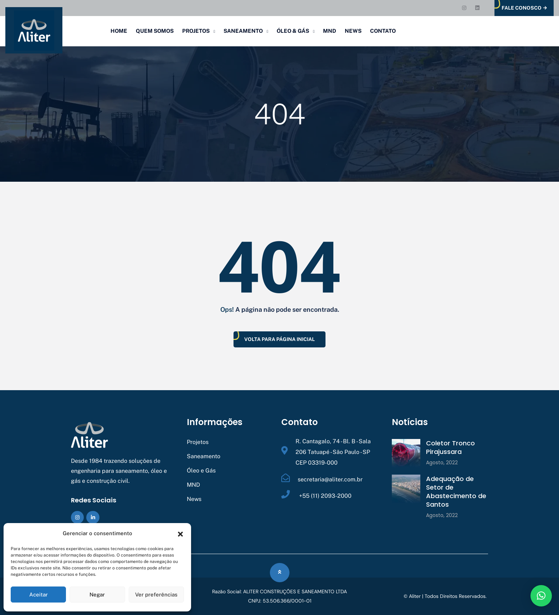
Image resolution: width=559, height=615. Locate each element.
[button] (180, 533)
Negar (97, 594)
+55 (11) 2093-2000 (325, 495)
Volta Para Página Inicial (279, 339)
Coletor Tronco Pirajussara (450, 447)
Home (119, 31)
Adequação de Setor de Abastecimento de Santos (456, 491)
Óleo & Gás (293, 31)
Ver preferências (156, 594)
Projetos (196, 31)
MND (329, 31)
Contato (383, 31)
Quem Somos (155, 31)
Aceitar (38, 594)
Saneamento (243, 31)
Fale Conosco (524, 8)
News (353, 31)
